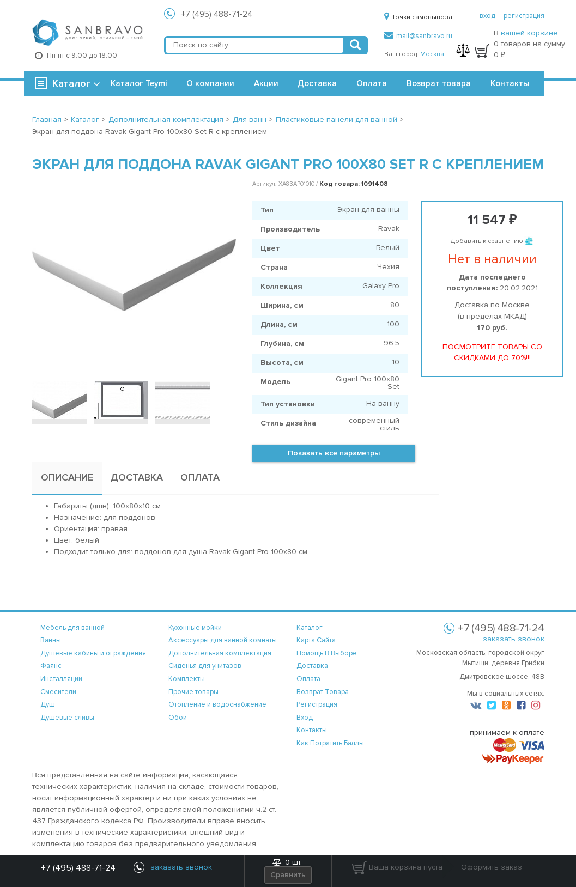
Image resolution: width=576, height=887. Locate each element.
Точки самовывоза (418, 17)
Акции (266, 83)
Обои (177, 717)
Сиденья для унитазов (204, 665)
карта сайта (316, 640)
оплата (308, 679)
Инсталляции (61, 679)
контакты (311, 730)
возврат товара (322, 692)
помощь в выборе (326, 653)
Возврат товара (439, 83)
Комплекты (186, 679)
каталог (309, 627)
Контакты (509, 83)
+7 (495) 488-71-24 (216, 14)
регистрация (524, 15)
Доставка (317, 83)
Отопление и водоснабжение (217, 704)
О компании (210, 83)
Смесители (58, 692)
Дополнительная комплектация (219, 653)
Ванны (50, 640)
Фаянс (51, 665)
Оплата (371, 83)
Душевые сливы (67, 717)
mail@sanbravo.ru (418, 36)
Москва (432, 54)
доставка (312, 665)
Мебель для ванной (72, 627)
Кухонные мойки (195, 627)
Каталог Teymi (139, 83)
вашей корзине (529, 33)
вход (487, 15)
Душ (47, 704)
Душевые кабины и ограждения (93, 653)
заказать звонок (513, 638)
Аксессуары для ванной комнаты (222, 640)
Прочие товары (193, 692)
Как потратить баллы (330, 743)
